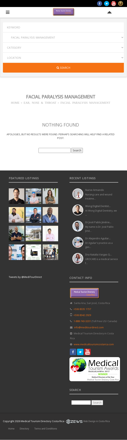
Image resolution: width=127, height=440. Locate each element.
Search (63, 67)
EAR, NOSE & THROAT (40, 102)
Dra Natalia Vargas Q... (98, 254)
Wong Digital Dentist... (97, 206)
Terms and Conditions (45, 428)
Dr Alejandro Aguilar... (97, 238)
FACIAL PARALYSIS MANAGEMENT (85, 102)
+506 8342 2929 (82, 315)
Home (11, 428)
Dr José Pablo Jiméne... (98, 222)
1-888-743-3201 (82, 321)
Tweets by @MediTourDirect (25, 277)
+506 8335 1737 (82, 309)
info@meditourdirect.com (89, 327)
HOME (15, 102)
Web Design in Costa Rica (96, 421)
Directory (24, 428)
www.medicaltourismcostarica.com (94, 344)
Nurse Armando (94, 190)
